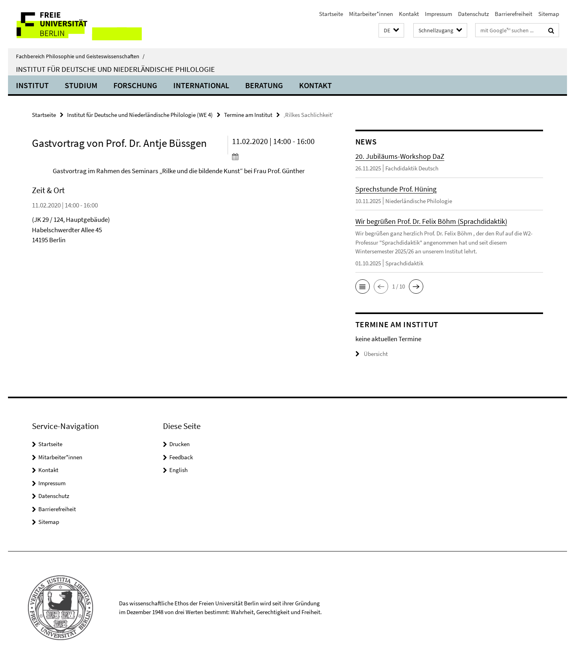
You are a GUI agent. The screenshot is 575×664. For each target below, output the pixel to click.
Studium (81, 85)
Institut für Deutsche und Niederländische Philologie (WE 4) (140, 115)
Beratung (264, 85)
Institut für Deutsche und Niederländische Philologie (115, 69)
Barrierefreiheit (513, 14)
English (178, 470)
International (201, 85)
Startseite (331, 14)
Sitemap (548, 14)
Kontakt (409, 14)
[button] (391, 30)
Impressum (438, 14)
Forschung (135, 85)
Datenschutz (473, 14)
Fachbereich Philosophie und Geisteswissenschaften (80, 56)
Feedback (181, 457)
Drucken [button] (179, 444)
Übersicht (371, 354)
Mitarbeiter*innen (371, 14)
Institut (32, 85)
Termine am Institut (248, 115)
